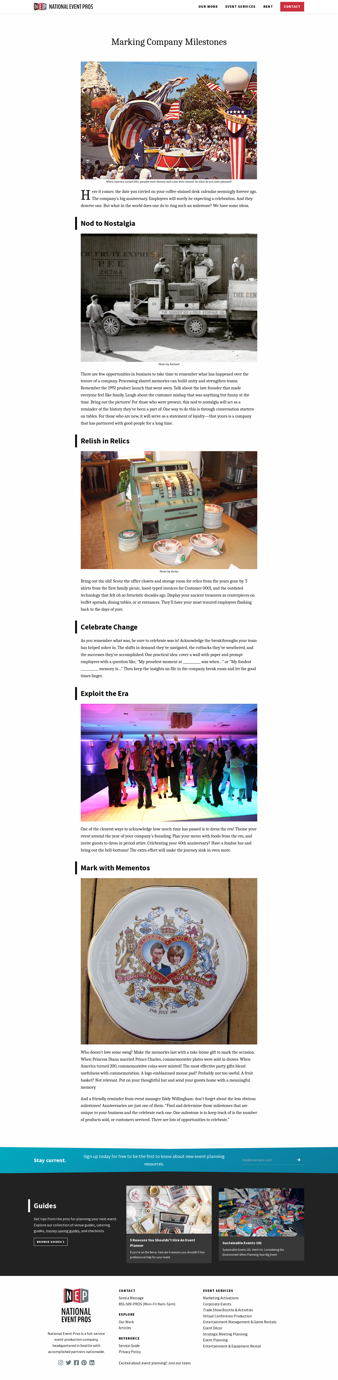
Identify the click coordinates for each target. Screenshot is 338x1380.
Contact (292, 6)
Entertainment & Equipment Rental (232, 1346)
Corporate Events (217, 1304)
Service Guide (129, 1345)
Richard (175, 364)
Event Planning (215, 1339)
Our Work (208, 6)
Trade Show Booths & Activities (228, 1309)
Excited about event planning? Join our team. (155, 1362)
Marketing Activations (221, 1297)
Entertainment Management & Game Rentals (240, 1321)
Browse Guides (51, 1241)
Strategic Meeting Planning (225, 1334)
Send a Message (131, 1297)
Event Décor (213, 1327)
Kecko (174, 571)
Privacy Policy (130, 1351)
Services (240, 6)
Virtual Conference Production (227, 1316)
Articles (125, 1327)
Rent (268, 6)
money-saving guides (63, 1230)
